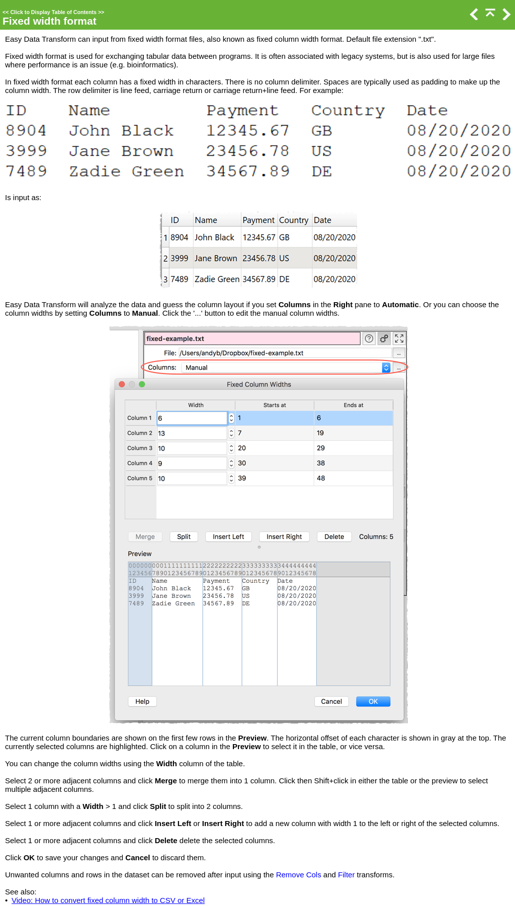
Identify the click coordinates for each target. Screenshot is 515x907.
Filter (346, 874)
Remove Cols (298, 874)
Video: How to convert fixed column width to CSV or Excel (108, 900)
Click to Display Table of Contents (53, 12)
